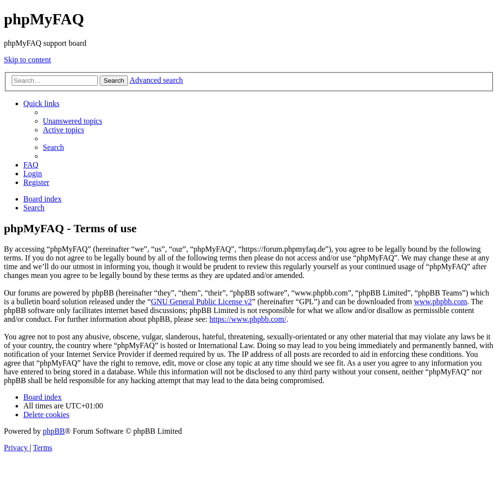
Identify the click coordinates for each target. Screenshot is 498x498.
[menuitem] (72, 121)
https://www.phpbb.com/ (248, 319)
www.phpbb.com (440, 301)
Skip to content (27, 59)
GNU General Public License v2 (201, 301)
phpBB (54, 431)
